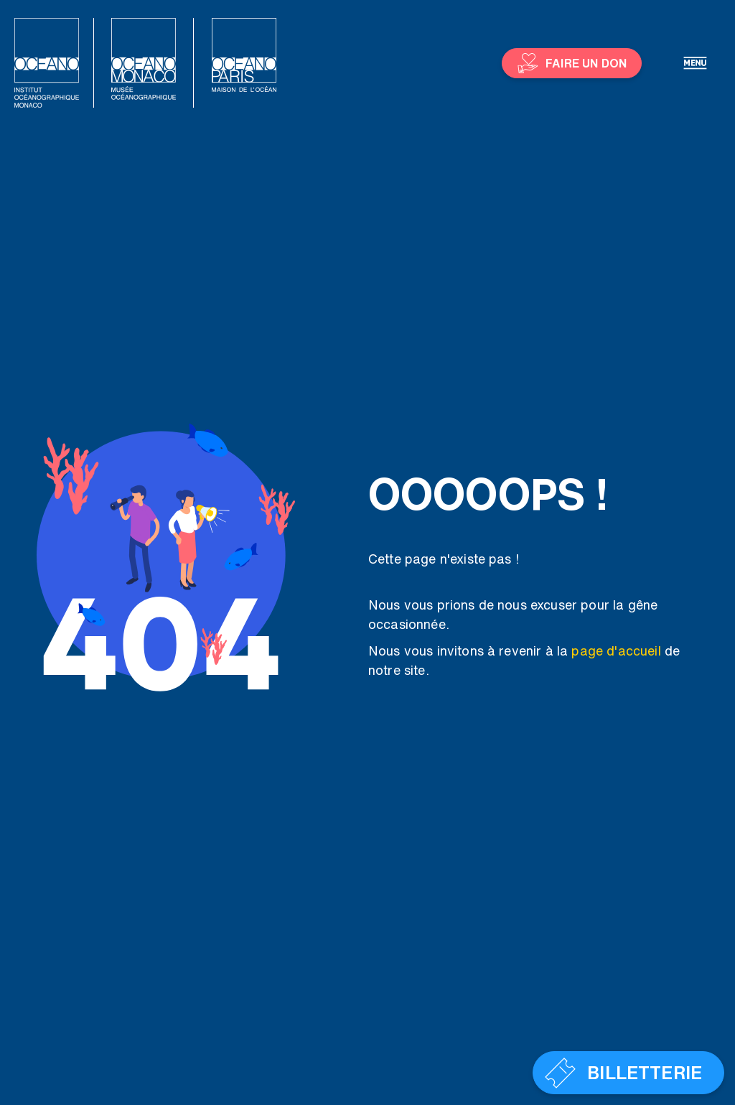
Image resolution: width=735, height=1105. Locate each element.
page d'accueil (615, 650)
